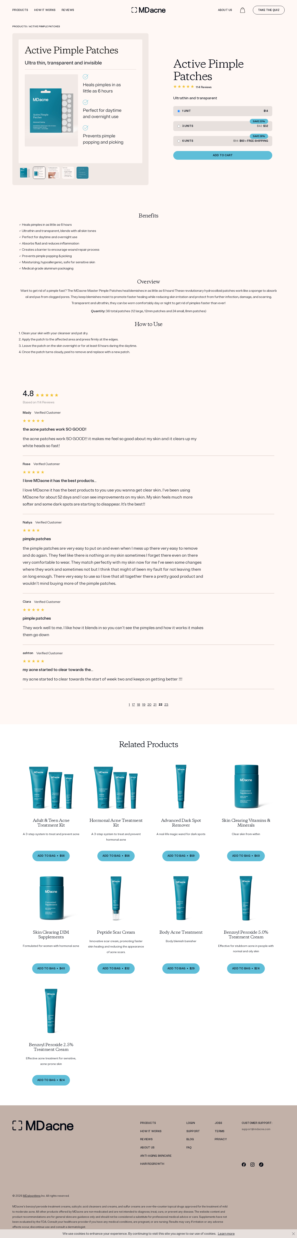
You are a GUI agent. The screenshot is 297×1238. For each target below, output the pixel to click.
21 (155, 705)
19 (143, 705)
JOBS (218, 1123)
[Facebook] (244, 1164)
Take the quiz (268, 10)
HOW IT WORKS (150, 1131)
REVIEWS (146, 1139)
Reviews (68, 10)
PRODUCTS (148, 1123)
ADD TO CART (223, 155)
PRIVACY (221, 1139)
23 (166, 705)
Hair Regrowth (152, 1164)
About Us (225, 10)
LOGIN (190, 1123)
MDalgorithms (32, 1196)
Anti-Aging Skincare (156, 1156)
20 (149, 705)
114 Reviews (204, 87)
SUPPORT (193, 1131)
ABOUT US (147, 1147)
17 (133, 705)
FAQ (189, 1147)
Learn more (226, 1234)
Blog (190, 1139)
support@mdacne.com (256, 1129)
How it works (44, 10)
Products (20, 10)
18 (138, 705)
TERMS (219, 1131)
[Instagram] (252, 1164)
